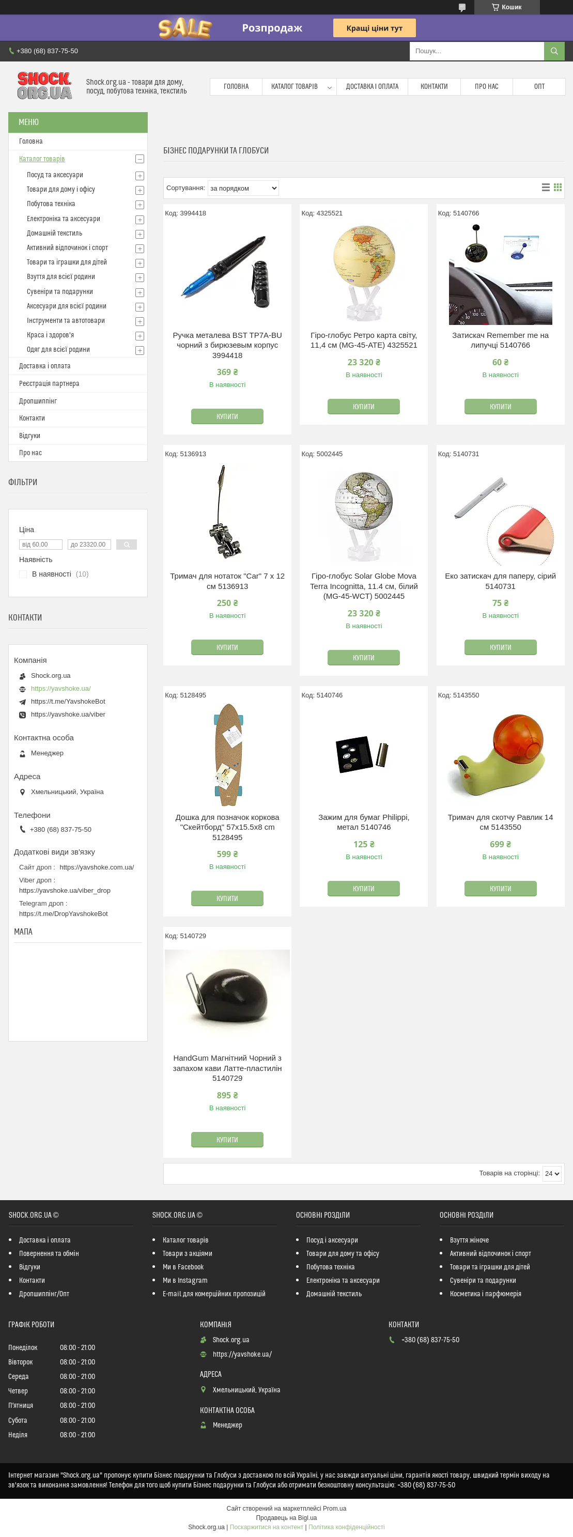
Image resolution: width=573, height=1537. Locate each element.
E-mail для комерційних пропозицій (214, 1294)
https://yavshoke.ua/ (61, 688)
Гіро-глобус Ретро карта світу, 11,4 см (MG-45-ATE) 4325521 (364, 340)
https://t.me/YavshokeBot (68, 701)
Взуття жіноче (469, 1240)
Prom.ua (334, 1508)
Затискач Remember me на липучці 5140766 (500, 340)
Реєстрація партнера (49, 384)
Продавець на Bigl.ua (286, 1518)
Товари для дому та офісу (342, 1254)
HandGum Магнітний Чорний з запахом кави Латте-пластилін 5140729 (227, 1067)
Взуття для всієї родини (61, 277)
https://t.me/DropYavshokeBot (63, 914)
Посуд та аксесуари (55, 175)
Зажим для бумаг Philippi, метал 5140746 (364, 822)
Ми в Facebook (183, 1267)
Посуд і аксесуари (332, 1240)
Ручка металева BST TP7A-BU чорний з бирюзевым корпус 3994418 (227, 345)
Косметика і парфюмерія (485, 1294)
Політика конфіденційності (346, 1527)
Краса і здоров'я (50, 335)
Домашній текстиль (54, 233)
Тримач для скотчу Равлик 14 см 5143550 (500, 822)
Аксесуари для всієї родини (66, 306)
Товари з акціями (187, 1254)
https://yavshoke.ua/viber (68, 714)
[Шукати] (554, 51)
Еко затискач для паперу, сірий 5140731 (500, 581)
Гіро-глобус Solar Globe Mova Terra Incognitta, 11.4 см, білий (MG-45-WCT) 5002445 (364, 585)
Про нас (487, 87)
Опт (539, 87)
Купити (227, 417)
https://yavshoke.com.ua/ (97, 867)
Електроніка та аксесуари (63, 219)
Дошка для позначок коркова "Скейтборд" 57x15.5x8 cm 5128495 (228, 827)
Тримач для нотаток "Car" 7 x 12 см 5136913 (227, 581)
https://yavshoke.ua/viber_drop (65, 890)
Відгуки (29, 436)
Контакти (434, 87)
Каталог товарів (294, 87)
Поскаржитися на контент (266, 1527)
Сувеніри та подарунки (60, 292)
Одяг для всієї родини (58, 350)
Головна (236, 87)
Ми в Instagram (185, 1281)
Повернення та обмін (49, 1254)
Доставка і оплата (372, 87)
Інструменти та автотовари (66, 321)
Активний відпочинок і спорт (67, 248)
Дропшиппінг (38, 401)
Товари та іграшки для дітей (67, 262)
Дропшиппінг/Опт (44, 1294)
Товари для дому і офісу (61, 189)
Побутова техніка (51, 204)
